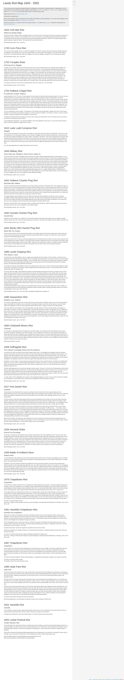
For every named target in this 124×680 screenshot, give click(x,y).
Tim (37, 22)
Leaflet (90, 679)
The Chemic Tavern (53, 10)
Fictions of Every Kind (9, 24)
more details (14, 11)
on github (48, 22)
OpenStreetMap (116, 679)
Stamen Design (102, 679)
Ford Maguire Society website (26, 20)
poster (8, 11)
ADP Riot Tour (40, 10)
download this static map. (21, 14)
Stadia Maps (95, 679)
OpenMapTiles (108, 679)
